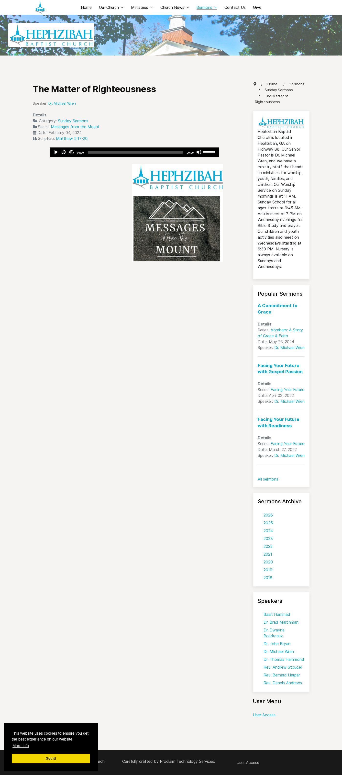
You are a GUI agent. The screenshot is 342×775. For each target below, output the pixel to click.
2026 (268, 515)
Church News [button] (174, 7)
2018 (268, 577)
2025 (268, 522)
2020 (268, 562)
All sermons (268, 479)
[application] (134, 152)
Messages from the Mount (75, 126)
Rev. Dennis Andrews (283, 682)
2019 (268, 569)
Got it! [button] (51, 758)
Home (86, 7)
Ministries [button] (142, 7)
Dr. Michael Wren (289, 347)
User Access (264, 714)
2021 (268, 554)
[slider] (135, 152)
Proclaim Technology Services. (187, 761)
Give (257, 7)
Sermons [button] (207, 7)
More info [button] (20, 746)
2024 (268, 530)
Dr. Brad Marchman (281, 622)
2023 (268, 538)
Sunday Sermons (73, 120)
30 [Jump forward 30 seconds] (71, 152)
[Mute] (199, 152)
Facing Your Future (287, 389)
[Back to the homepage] (40, 7)
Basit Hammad (277, 614)
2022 (268, 546)
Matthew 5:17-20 (72, 138)
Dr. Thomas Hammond (284, 659)
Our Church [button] (111, 7)
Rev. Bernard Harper (282, 675)
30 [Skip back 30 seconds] (63, 152)
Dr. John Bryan (277, 643)
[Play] (56, 152)
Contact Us (235, 7)
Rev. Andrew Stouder (283, 667)
